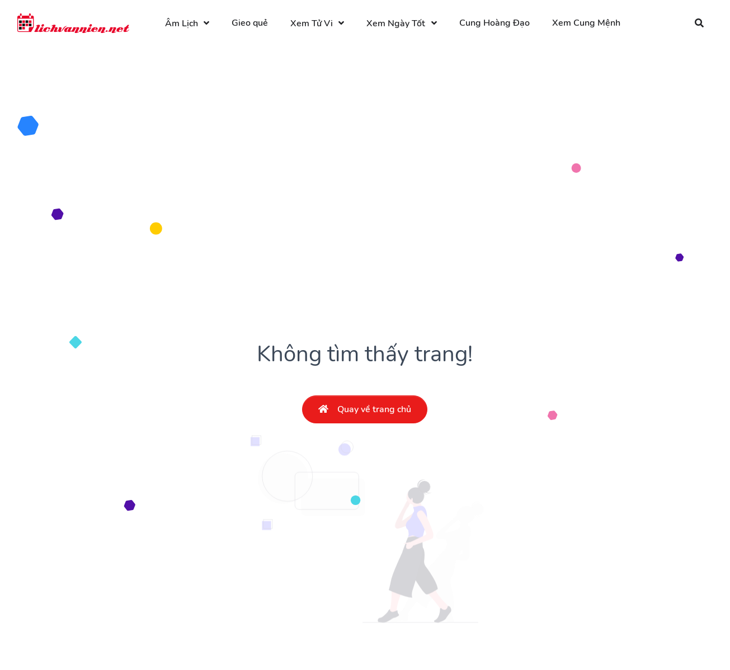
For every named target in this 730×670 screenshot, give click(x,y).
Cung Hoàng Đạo (494, 23)
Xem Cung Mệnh (586, 23)
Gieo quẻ (250, 23)
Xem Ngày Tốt (395, 23)
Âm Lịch (181, 23)
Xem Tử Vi (311, 23)
